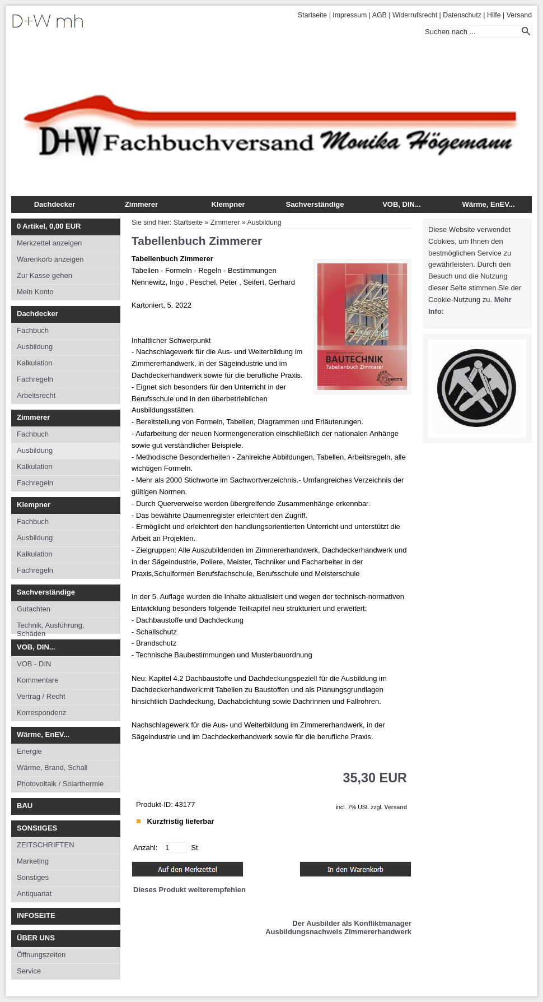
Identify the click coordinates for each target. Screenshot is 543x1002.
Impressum (350, 15)
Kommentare (37, 680)
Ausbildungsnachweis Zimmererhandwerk (338, 931)
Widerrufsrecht (414, 15)
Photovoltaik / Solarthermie (60, 784)
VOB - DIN (34, 664)
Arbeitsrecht (36, 395)
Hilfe (494, 15)
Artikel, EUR (49, 226)
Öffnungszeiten (41, 954)
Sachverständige (314, 204)
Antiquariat (34, 893)
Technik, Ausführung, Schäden (51, 627)
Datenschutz (462, 15)
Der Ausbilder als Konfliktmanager (351, 923)
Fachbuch (33, 330)
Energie (29, 751)
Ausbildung (35, 346)
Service (29, 971)
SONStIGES (37, 828)
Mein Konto (35, 291)
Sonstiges (33, 877)
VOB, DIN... (401, 204)
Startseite (312, 15)
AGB (379, 15)
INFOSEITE (36, 915)
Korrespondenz (41, 712)
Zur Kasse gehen (44, 275)
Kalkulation (35, 363)
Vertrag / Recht (41, 696)
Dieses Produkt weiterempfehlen (189, 889)
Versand (519, 15)
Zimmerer (141, 204)
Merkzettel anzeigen (49, 243)
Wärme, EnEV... (488, 204)
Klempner (228, 204)
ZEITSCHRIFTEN (45, 845)
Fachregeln (35, 379)
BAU (24, 805)
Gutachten (33, 609)
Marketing (33, 861)
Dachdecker (55, 204)
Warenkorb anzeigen (50, 259)
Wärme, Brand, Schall (52, 767)
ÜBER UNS (36, 938)
